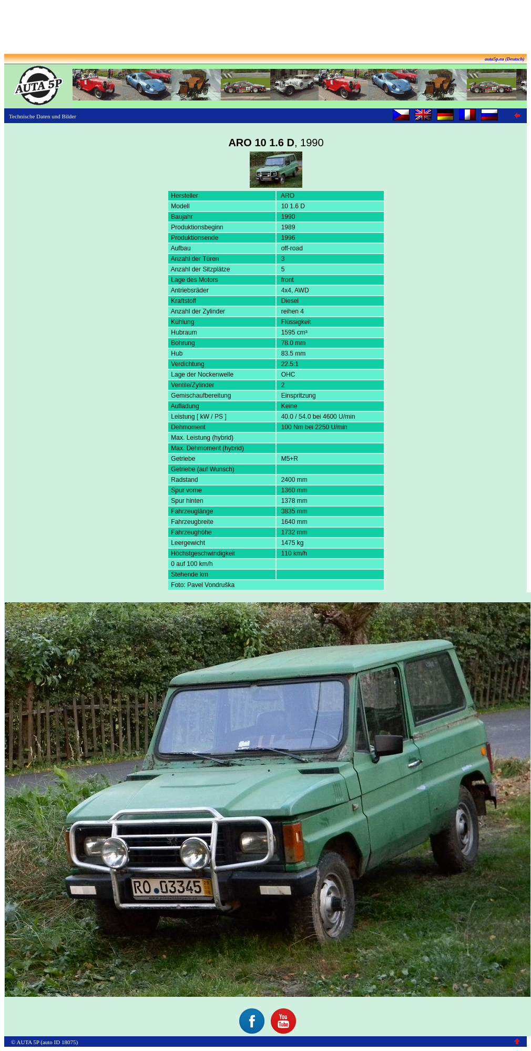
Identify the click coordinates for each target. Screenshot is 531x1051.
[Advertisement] (265, 28)
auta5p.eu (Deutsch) (505, 59)
